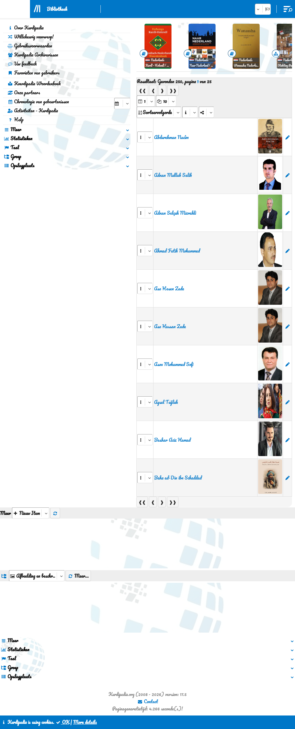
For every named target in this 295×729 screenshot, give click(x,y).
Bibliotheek (57, 9)
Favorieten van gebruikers (33, 72)
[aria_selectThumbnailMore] (30, 513)
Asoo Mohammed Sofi (173, 364)
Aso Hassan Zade (170, 326)
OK (62, 722)
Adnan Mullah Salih (173, 175)
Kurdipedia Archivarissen (32, 54)
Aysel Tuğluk (166, 402)
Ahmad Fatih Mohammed (177, 250)
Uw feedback (22, 63)
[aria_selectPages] (145, 101)
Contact (147, 701)
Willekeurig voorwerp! (30, 36)
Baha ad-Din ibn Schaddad (178, 477)
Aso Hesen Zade (169, 288)
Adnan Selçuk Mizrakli (175, 212)
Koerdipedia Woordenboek (34, 83)
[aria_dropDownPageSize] (166, 101)
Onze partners (23, 92)
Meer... (78, 575)
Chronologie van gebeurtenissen (38, 101)
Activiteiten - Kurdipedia (32, 110)
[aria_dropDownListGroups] (36, 575)
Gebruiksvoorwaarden (29, 45)
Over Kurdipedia (25, 27)
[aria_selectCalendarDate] (122, 103)
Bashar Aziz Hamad (172, 439)
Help (15, 119)
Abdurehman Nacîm (171, 137)
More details (85, 722)
